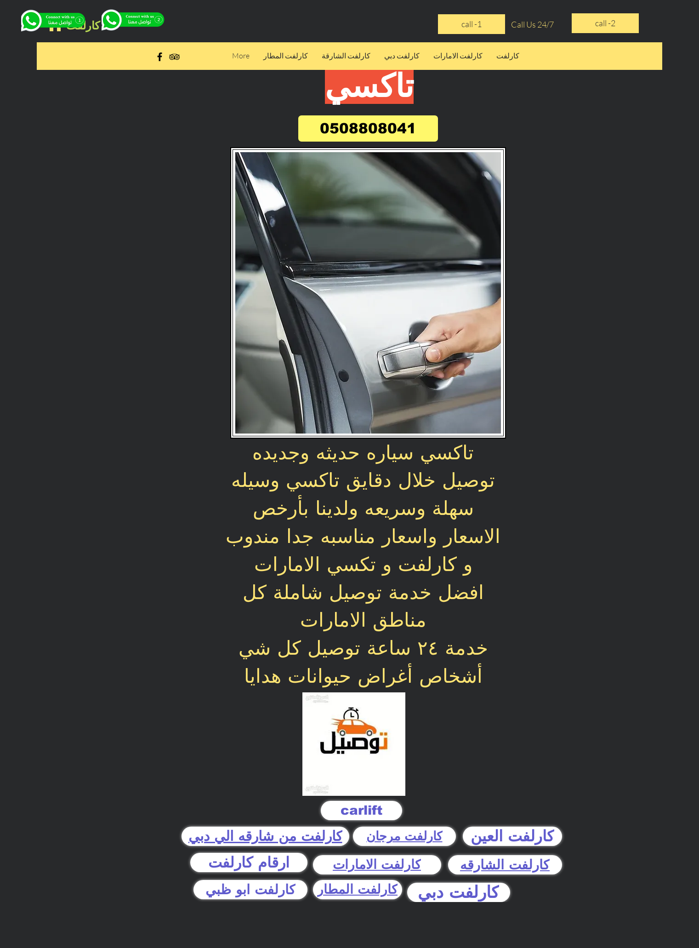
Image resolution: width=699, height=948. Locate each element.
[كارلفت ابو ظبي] (250, 889)
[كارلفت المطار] (357, 889)
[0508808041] (368, 128)
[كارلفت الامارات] (377, 864)
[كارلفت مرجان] (404, 836)
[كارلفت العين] (512, 836)
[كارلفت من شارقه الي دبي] (265, 836)
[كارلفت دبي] (458, 892)
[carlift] (361, 810)
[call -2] (605, 23)
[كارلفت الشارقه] (505, 864)
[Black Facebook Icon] (159, 57)
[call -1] (471, 24)
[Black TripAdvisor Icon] (174, 57)
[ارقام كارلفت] (248, 862)
